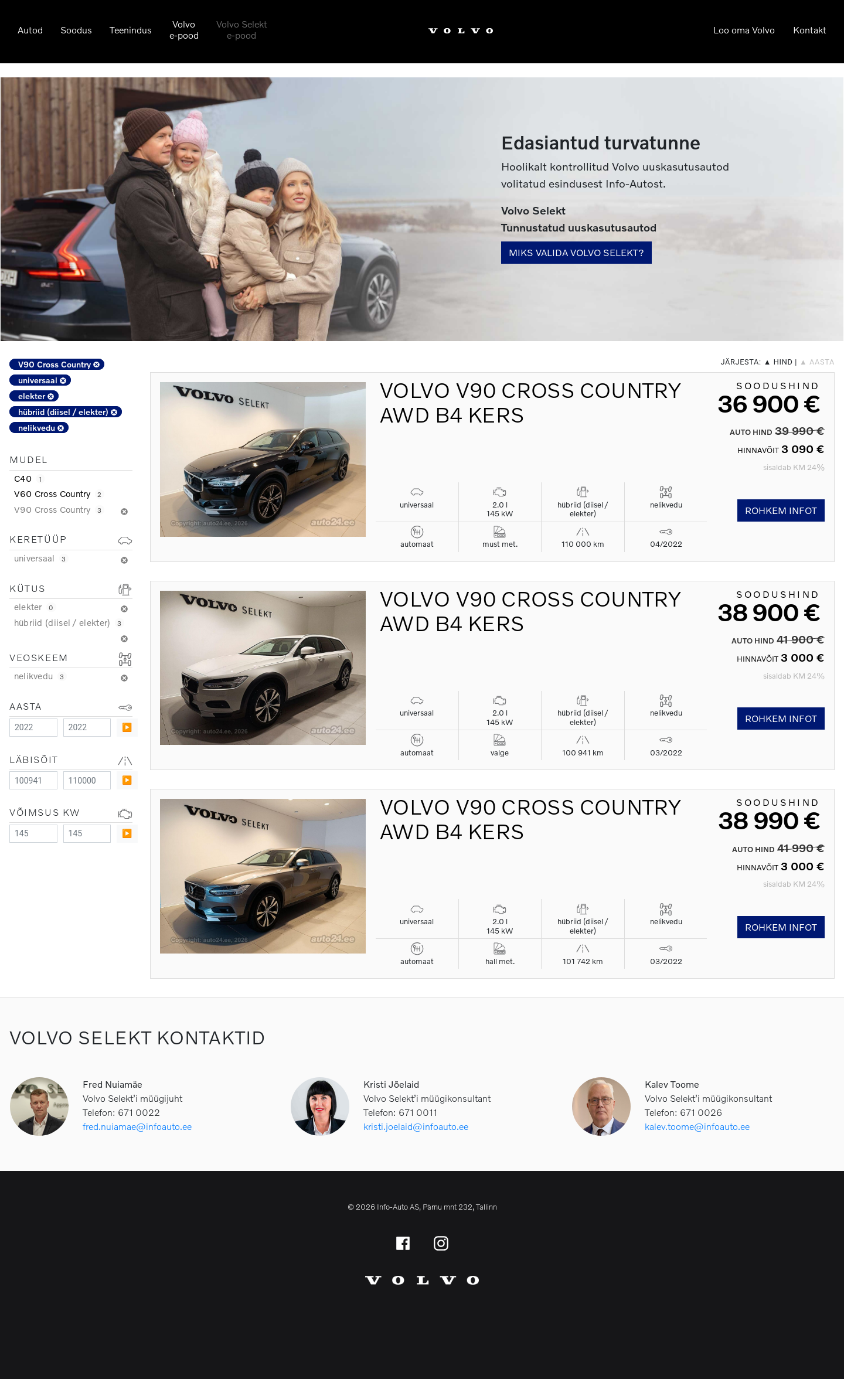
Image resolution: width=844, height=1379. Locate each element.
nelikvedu (41, 428)
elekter (36, 396)
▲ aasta (817, 361)
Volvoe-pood (184, 29)
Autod (30, 29)
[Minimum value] (33, 728)
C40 (29, 478)
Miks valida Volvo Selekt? (576, 252)
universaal (42, 380)
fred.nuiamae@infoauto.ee (137, 1126)
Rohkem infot (781, 510)
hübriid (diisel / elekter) (67, 412)
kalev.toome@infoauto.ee (697, 1126)
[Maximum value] (87, 728)
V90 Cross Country (59, 364)
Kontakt (809, 29)
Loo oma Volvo (744, 29)
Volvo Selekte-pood (241, 29)
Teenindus (131, 29)
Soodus (76, 29)
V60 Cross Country (59, 493)
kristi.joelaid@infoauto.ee (415, 1126)
